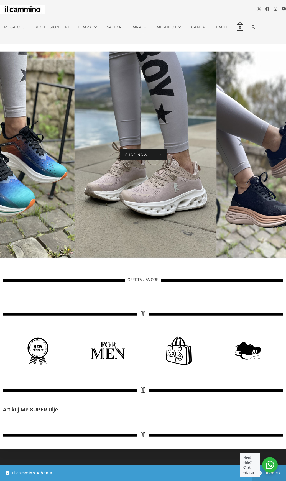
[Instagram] (275, 9)
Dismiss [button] (272, 473)
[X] (259, 9)
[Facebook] (267, 9)
